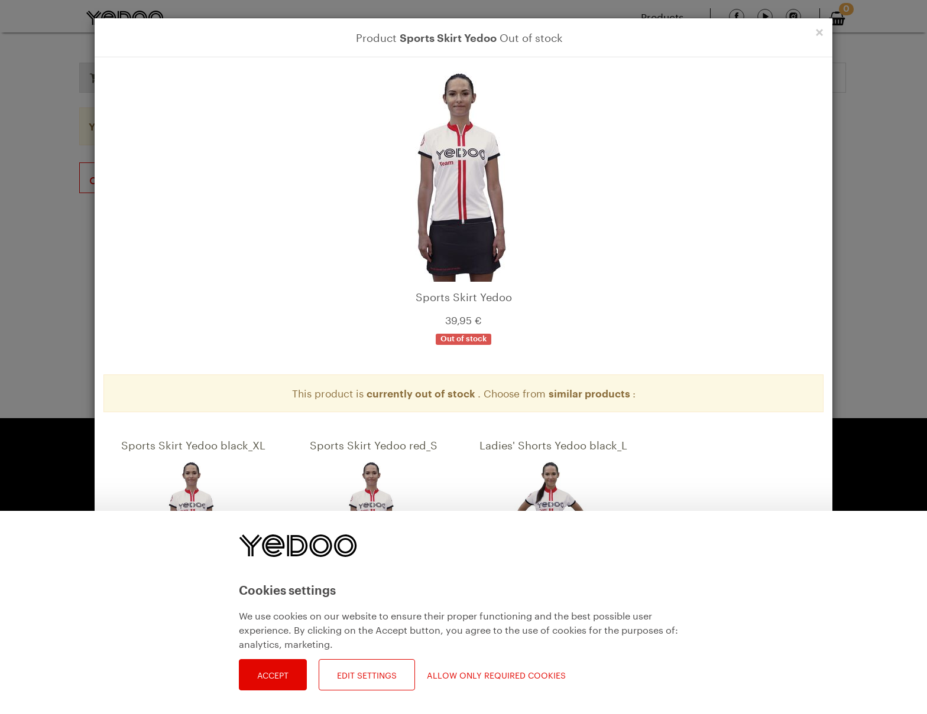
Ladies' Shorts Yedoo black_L (553, 443)
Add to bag (217, 641)
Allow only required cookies (496, 675)
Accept (273, 674)
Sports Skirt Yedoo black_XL (193, 443)
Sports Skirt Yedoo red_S (373, 443)
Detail (157, 641)
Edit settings (367, 674)
